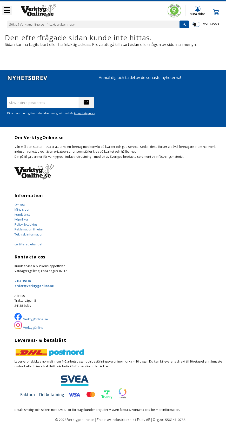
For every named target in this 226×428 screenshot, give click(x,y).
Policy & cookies (26, 224)
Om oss (20, 204)
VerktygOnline (33, 327)
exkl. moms (211, 24)
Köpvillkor (21, 219)
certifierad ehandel (28, 244)
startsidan (129, 44)
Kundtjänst (22, 214)
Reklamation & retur (28, 229)
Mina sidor (22, 209)
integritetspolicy (84, 113)
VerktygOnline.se (35, 319)
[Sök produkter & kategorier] (93, 24)
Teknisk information (28, 234)
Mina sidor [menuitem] (197, 14)
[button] (7, 10)
